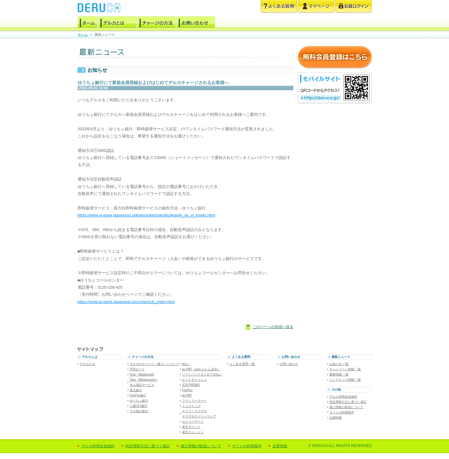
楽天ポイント (191, 427)
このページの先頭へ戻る (273, 327)
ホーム (88, 23)
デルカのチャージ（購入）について (154, 364)
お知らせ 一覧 (339, 364)
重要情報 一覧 (339, 374)
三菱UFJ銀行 (139, 406)
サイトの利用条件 (341, 412)
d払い (186, 364)
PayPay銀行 (138, 395)
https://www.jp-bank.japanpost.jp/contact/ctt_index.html (126, 301)
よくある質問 (278, 6)
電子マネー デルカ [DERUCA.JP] (99, 7)
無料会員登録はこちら (335, 57)
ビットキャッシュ (194, 379)
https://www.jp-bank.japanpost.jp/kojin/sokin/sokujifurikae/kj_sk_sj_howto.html (146, 215)
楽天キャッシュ (193, 432)
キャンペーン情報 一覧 (345, 369)
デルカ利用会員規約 (343, 396)
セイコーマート (193, 421)
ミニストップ (191, 406)
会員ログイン (353, 6)
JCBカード (137, 369)
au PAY (187, 395)
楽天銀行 (136, 390)
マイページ (316, 6)
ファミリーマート (194, 400)
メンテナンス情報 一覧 (345, 379)
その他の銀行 (139, 411)
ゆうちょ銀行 (139, 400)
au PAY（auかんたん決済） (201, 369)
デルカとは (117, 23)
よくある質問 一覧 (242, 364)
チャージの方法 (156, 23)
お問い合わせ (196, 23)
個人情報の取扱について (346, 407)
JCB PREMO (191, 385)
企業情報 (335, 417)
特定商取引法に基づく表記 (347, 402)
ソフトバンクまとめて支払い (202, 374)
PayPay (187, 390)
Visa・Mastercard (142, 374)
